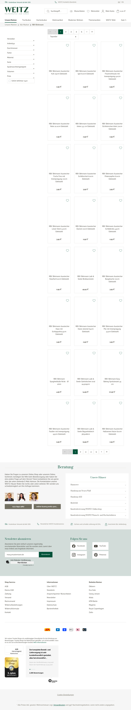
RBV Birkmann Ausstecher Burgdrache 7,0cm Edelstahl (112, 279)
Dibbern (92, 586)
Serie (21, 62)
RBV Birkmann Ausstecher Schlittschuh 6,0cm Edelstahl (86, 176)
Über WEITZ (52, 586)
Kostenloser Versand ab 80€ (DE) (20, 2)
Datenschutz (52, 605)
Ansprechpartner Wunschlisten (59, 594)
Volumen (21, 71)
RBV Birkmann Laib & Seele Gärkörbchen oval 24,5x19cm (85, 381)
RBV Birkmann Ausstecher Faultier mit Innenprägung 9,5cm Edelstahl (59, 431)
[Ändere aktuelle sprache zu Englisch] (122, 2)
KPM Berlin (93, 601)
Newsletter (51, 597)
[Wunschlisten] (77, 11)
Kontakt (8, 612)
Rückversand (10, 601)
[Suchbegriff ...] (58, 11)
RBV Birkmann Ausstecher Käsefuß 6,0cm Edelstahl (59, 277)
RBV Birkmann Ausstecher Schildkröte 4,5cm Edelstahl (112, 228)
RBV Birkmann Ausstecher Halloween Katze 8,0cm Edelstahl (112, 431)
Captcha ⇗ (28, 565)
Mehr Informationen (39, 642)
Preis (21, 76)
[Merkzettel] (93, 11)
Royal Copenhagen (96, 609)
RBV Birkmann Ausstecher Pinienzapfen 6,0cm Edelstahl (112, 176)
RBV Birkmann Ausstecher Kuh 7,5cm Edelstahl (59, 72)
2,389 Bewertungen (36, 673)
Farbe (21, 53)
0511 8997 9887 (18, 507)
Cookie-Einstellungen (65, 695)
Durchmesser (21, 48)
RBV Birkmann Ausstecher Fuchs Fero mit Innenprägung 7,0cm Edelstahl (59, 178)
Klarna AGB (9, 590)
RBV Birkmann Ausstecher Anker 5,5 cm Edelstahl (86, 125)
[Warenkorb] (121, 11)
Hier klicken (22, 563)
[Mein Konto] (108, 11)
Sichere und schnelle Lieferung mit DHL (87, 524)
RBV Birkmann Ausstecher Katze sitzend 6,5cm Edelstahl (86, 329)
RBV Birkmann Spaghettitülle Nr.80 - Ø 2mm (59, 381)
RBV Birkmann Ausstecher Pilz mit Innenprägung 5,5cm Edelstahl (112, 329)
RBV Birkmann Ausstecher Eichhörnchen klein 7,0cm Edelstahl (112, 126)
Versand (8, 597)
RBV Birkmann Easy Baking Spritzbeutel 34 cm (112, 381)
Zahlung (8, 594)
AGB (6, 586)
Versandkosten (59, 705)
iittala (91, 597)
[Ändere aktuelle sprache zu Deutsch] (119, 2)
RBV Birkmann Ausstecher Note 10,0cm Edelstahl (59, 125)
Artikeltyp (21, 43)
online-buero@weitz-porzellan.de (48, 507)
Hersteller (21, 39)
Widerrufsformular (12, 609)
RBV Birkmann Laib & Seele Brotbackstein (85, 277)
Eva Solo (92, 590)
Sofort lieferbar (20, 81)
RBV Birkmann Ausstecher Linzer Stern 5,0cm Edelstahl (59, 228)
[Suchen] (47, 11)
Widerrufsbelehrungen (13, 605)
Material (21, 57)
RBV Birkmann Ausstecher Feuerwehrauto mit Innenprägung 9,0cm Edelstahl (112, 75)
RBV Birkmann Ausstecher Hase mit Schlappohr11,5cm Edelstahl (59, 330)
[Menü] (22, 646)
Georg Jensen (94, 594)
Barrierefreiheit (52, 609)
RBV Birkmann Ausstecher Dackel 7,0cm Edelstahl (86, 227)
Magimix (92, 605)
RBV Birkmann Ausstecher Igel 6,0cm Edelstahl (86, 72)
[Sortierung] (63, 36)
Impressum (51, 601)
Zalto (91, 612)
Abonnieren (45, 554)
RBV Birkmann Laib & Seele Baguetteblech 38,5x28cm (85, 431)
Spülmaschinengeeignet (21, 67)
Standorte (51, 590)
